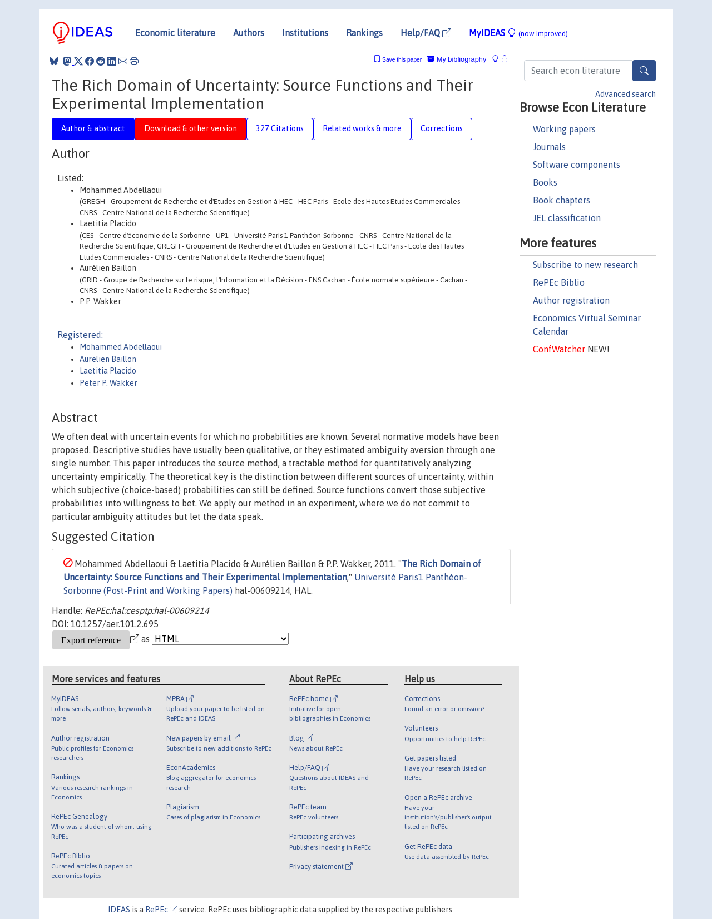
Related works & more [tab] (362, 128)
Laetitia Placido (108, 370)
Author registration (571, 300)
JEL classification (567, 218)
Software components (576, 165)
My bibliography (456, 59)
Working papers (564, 129)
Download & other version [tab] (190, 128)
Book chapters (561, 200)
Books (545, 182)
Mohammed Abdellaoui (121, 346)
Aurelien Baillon (108, 359)
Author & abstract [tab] (93, 128)
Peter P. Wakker (108, 383)
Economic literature (175, 33)
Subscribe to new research (585, 265)
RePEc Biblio (559, 282)
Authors (248, 33)
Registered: (80, 335)
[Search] (644, 70)
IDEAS (119, 909)
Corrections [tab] (442, 128)
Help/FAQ (425, 33)
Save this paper (402, 60)
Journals (549, 147)
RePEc (161, 909)
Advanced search (625, 94)
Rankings (364, 33)
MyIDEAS (518, 33)
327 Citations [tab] (280, 128)
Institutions (305, 33)
